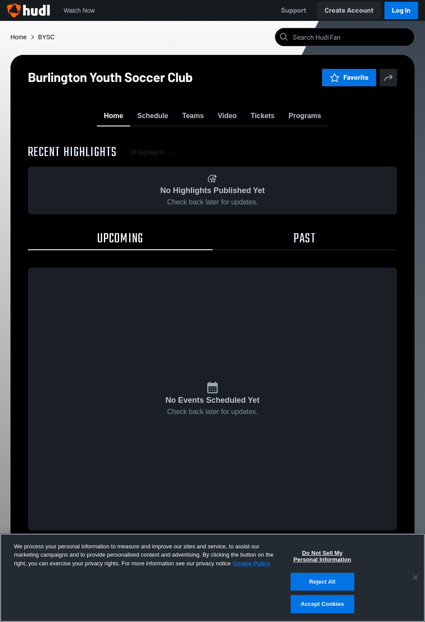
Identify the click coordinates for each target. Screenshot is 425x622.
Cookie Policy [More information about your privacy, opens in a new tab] (251, 563)
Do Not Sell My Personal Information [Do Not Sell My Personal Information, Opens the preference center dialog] (322, 556)
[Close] (415, 577)
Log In (401, 10)
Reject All (322, 581)
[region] (212, 578)
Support (293, 10)
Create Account (349, 10)
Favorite (349, 77)
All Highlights (153, 157)
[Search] (352, 37)
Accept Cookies (322, 604)
